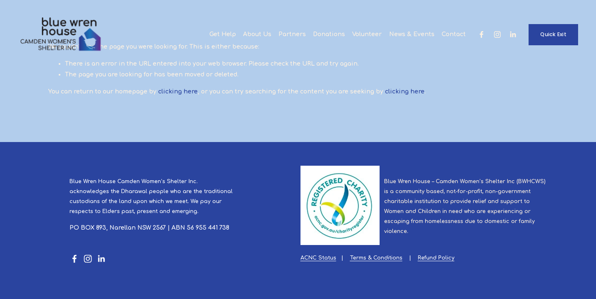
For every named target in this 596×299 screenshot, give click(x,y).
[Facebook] (481, 34)
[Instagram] (497, 34)
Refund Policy (436, 258)
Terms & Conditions (376, 258)
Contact (454, 34)
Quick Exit (553, 34)
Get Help (222, 34)
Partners (292, 34)
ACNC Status (318, 258)
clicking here (178, 91)
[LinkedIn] (513, 34)
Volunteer (367, 34)
